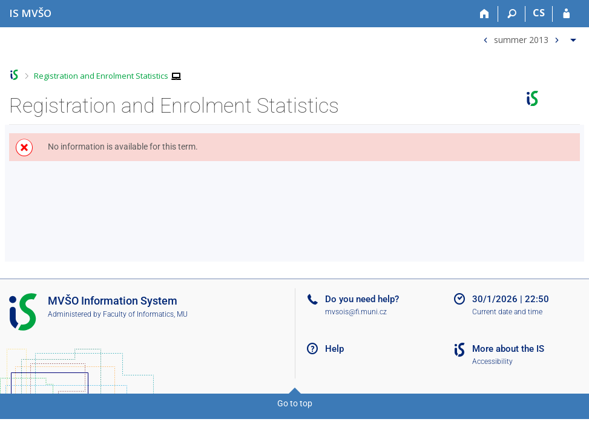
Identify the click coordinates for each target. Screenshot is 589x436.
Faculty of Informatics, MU (145, 314)
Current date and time (507, 312)
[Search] (511, 14)
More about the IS (508, 348)
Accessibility (492, 361)
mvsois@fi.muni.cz (356, 312)
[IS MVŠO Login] (566, 14)
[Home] (484, 14)
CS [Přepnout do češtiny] (539, 12)
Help (334, 348)
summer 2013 (521, 39)
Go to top (294, 403)
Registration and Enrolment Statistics (101, 75)
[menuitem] (528, 37)
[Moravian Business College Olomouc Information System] (30, 13)
